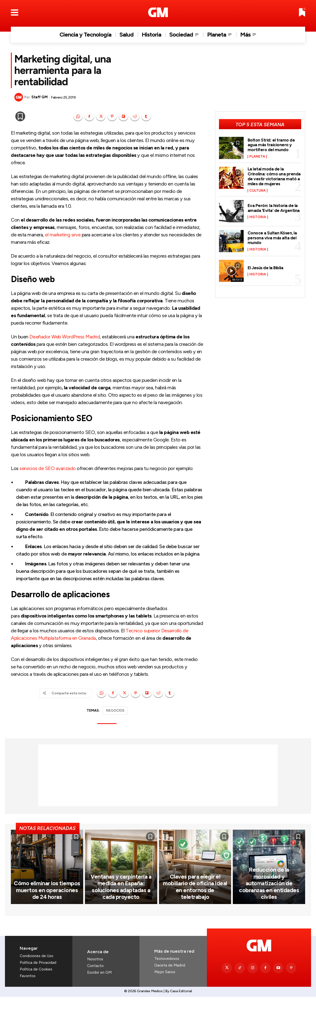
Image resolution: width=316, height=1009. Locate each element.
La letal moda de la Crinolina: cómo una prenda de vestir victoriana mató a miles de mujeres (274, 176)
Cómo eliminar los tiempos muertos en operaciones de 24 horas (47, 903)
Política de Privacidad (38, 975)
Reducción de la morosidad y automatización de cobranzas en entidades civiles (269, 899)
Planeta (257, 156)
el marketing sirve (62, 235)
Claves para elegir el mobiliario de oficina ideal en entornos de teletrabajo (194, 903)
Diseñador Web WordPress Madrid (64, 337)
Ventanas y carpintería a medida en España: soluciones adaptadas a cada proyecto (121, 899)
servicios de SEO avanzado (48, 468)
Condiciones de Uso (36, 968)
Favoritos (28, 988)
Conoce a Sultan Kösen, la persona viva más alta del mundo (273, 238)
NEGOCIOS (115, 710)
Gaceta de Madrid (169, 977)
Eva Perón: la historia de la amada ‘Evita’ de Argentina (274, 208)
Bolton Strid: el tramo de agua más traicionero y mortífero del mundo (272, 145)
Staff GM (39, 97)
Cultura (257, 190)
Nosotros (95, 971)
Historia (257, 217)
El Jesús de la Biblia (266, 267)
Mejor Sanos (164, 984)
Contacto (95, 978)
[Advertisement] (158, 775)
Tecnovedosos (166, 971)
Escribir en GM (99, 985)
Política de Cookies (36, 981)
